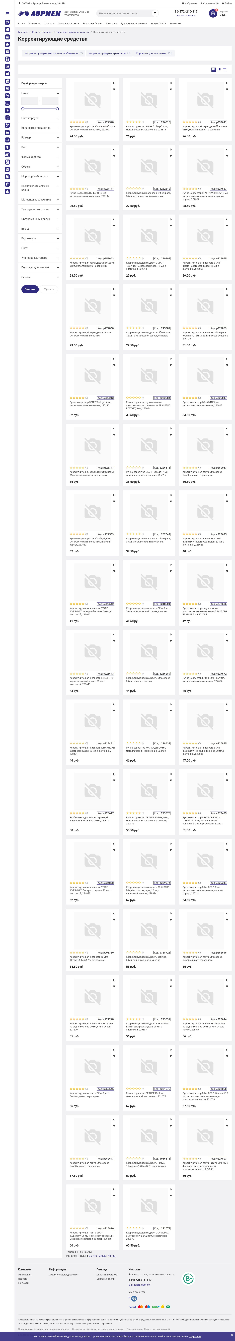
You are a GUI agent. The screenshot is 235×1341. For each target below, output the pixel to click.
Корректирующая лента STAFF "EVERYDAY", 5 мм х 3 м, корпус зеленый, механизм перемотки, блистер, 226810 (91, 1235)
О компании (24, 1274)
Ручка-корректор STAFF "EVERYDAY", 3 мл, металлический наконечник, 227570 (92, 128)
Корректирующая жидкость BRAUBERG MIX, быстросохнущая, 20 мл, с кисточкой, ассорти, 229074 (148, 890)
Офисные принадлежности (73, 32)
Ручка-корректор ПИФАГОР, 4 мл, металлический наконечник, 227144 (89, 194)
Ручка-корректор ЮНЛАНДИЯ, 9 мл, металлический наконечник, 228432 (146, 749)
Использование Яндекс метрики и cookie (148, 1329)
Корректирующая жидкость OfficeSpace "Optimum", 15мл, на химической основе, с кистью (205, 335)
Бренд (25, 228)
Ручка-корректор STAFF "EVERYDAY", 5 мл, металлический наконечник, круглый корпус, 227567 (205, 196)
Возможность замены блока (35, 187)
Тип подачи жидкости (35, 209)
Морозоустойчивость (34, 176)
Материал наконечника (36, 199)
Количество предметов (35, 127)
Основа (26, 277)
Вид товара (28, 238)
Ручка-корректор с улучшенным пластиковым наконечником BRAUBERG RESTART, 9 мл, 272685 (205, 611)
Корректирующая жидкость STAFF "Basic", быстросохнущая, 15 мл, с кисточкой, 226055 (202, 265)
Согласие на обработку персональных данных (97, 1329)
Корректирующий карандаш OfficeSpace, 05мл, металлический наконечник (92, 264)
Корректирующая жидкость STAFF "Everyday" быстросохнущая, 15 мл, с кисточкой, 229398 (146, 265)
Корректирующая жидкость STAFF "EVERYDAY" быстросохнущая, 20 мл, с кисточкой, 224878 (90, 890)
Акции (21, 23)
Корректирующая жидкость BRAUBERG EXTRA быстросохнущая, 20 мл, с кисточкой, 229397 (148, 1026)
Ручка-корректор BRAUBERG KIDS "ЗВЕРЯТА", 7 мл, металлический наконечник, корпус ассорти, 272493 (203, 820)
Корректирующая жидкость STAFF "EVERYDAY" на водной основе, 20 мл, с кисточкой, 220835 (203, 750)
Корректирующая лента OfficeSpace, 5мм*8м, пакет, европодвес (89, 1164)
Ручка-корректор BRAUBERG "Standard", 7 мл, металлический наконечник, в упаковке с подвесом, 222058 (205, 1096)
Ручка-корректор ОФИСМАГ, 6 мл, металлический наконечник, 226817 (202, 404)
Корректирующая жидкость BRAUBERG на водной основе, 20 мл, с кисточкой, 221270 (91, 1026)
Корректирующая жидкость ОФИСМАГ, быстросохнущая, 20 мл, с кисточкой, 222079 (147, 1235)
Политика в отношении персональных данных (43, 1329)
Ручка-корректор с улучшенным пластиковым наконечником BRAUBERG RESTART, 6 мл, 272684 (148, 405)
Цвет (24, 248)
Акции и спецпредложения (63, 1274)
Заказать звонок (186, 15)
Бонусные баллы (92, 23)
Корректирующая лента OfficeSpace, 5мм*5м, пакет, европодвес (202, 958)
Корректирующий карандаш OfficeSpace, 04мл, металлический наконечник (148, 194)
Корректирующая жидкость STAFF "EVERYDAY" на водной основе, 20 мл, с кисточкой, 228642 (90, 611)
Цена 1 (25, 93)
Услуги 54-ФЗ (158, 23)
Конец (111, 1255)
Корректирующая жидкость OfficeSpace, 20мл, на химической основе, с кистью (148, 610)
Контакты (175, 23)
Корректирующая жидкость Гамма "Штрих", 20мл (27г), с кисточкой (89, 958)
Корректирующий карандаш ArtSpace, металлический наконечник (90, 334)
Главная (23, 32)
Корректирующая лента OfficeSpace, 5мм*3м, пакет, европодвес (202, 473)
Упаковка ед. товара (34, 257)
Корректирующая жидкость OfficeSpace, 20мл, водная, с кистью (148, 679)
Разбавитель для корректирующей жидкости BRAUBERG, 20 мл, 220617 (89, 819)
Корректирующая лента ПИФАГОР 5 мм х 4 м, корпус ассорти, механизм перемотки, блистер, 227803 (205, 1166)
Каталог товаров (42, 32)
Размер (26, 137)
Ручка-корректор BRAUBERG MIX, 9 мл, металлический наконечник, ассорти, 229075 (147, 820)
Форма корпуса (31, 157)
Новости (49, 23)
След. (102, 1255)
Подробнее (195, 1336)
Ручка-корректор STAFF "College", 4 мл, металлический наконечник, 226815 (147, 128)
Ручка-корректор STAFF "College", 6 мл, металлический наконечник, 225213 (91, 404)
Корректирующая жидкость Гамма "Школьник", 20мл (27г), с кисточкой (146, 1164)
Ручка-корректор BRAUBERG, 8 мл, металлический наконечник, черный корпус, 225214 (203, 890)
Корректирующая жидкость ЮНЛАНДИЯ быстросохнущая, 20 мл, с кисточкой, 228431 (92, 750)
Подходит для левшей (35, 267)
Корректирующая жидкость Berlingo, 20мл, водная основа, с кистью (146, 958)
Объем (25, 166)
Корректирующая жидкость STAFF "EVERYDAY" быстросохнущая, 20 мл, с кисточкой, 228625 (203, 541)
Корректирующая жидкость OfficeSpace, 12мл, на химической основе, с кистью (148, 334)
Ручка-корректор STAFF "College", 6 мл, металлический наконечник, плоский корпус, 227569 (91, 541)
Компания (34, 23)
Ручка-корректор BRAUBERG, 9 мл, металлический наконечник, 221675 (146, 1095)
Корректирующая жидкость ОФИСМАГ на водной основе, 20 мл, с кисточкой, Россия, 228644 (204, 1026)
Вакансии (111, 23)
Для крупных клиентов (134, 23)
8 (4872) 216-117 (186, 11)
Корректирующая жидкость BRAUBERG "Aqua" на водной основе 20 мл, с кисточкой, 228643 (91, 681)
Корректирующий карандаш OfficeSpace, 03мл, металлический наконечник (205, 128)
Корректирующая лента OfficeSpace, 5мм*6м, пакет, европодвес (89, 1095)
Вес (23, 147)
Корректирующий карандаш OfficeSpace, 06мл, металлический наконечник (92, 473)
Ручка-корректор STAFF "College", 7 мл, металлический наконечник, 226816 (147, 473)
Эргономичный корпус (35, 219)
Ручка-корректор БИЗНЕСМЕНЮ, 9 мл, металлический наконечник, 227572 (204, 679)
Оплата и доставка (68, 23)
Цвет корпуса (29, 118)
